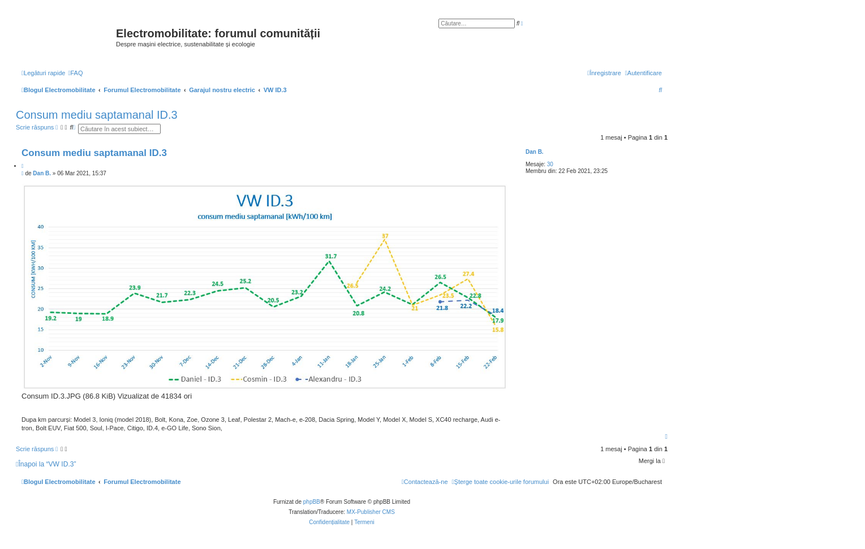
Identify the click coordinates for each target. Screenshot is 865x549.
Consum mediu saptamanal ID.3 (97, 115)
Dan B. (535, 152)
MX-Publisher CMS (371, 512)
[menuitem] (75, 73)
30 (550, 164)
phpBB (311, 502)
